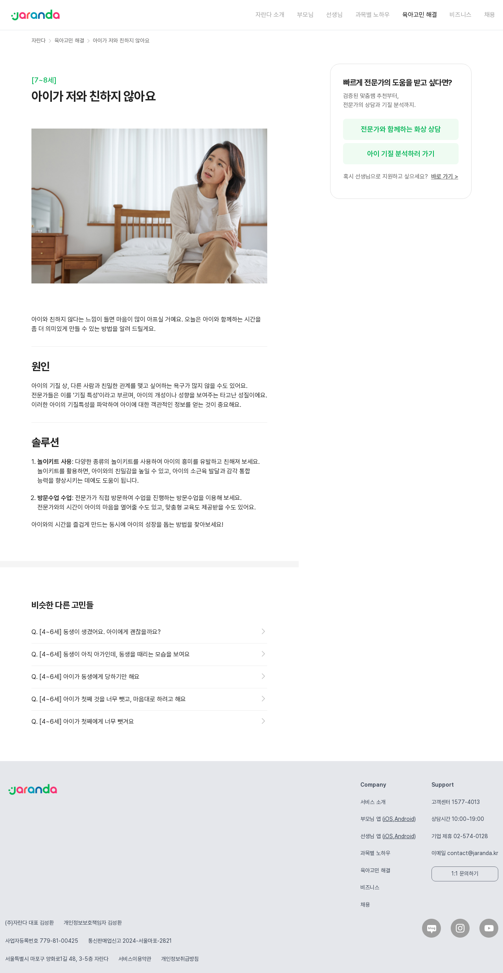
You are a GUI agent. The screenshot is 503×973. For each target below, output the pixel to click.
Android (404, 819)
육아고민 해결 (419, 14)
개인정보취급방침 (180, 959)
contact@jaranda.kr (472, 853)
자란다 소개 (270, 14)
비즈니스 (461, 14)
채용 (489, 14)
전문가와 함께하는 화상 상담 (401, 129)
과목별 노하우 (372, 14)
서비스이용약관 (134, 959)
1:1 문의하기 (465, 873)
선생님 (334, 14)
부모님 (305, 14)
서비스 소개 (373, 802)
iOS (388, 819)
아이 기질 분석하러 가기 (401, 153)
